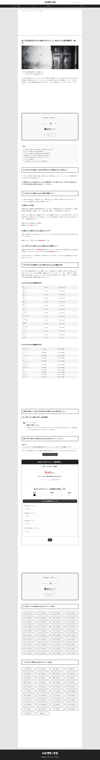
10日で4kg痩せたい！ (42, 677)
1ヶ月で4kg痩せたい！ (43, 682)
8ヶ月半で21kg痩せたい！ (28, 635)
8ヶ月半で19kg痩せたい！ (57, 630)
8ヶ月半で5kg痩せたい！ (28, 617)
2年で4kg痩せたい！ (57, 708)
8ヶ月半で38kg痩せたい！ (42, 653)
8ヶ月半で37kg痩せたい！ (28, 653)
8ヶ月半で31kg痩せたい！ (57, 644)
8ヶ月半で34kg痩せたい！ (42, 648)
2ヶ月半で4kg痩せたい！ (28, 686)
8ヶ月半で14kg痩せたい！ (42, 626)
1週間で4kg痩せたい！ (57, 673)
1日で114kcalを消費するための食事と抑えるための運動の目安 (37, 153)
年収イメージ (50, 6)
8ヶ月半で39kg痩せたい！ (57, 653)
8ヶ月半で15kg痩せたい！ (57, 626)
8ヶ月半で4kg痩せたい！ (71, 613)
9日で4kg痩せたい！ (28, 677)
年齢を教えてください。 (30, 513)
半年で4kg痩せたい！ (28, 695)
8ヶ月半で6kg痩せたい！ (42, 617)
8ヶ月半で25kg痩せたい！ (28, 639)
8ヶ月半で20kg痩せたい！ (71, 630)
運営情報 (43, 757)
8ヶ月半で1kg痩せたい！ (28, 613)
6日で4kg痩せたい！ (42, 673)
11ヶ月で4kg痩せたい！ (57, 704)
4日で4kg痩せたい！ (71, 668)
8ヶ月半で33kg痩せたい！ (28, 648)
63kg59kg (33, 425)
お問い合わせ (50, 757)
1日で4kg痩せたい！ (28, 668)
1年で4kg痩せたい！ (28, 708)
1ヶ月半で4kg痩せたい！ (57, 682)
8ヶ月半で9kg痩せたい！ (28, 622)
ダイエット (29, 10)
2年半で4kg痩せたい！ (71, 708)
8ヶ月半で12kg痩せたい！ (71, 622)
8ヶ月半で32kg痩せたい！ (71, 644)
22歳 (49, 184)
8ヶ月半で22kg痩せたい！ (42, 635)
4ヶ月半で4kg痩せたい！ (42, 691)
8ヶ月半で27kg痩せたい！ (57, 639)
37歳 (69, 450)
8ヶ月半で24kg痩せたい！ (71, 635)
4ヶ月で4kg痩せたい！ (28, 691)
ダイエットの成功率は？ (29, 159)
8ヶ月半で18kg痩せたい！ (42, 630)
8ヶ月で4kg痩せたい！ (28, 700)
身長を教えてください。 (30, 520)
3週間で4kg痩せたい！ (28, 682)
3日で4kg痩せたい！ (57, 668)
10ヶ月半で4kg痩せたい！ (42, 704)
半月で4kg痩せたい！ (71, 677)
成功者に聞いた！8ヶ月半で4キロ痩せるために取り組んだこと (37, 155)
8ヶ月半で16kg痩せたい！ (71, 626)
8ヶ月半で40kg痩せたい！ (71, 653)
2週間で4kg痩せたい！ (57, 677)
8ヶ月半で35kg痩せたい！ (57, 648)
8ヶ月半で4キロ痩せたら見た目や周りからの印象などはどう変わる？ (38, 149)
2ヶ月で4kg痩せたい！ (71, 682)
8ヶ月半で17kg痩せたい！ (28, 630)
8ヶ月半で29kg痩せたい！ (28, 644)
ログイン (80, 2)
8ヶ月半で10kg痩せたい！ (42, 622)
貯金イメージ (83, 6)
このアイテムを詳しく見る (50, 454)
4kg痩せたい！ (43, 713)
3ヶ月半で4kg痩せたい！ (71, 686)
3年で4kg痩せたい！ (28, 713)
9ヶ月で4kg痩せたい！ (57, 700)
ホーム (24, 10)
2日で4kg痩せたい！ (42, 668)
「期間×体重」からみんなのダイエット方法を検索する (35, 161)
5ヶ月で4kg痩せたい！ (57, 691)
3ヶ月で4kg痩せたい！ (43, 686)
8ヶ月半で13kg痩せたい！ (28, 626)
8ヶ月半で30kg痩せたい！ (42, 644)
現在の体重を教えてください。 (32, 528)
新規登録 (74, 2)
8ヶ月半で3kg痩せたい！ (57, 613)
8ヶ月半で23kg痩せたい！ (57, 635)
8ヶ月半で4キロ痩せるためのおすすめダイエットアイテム (36, 157)
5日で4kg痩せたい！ (28, 673)
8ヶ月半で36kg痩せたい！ (71, 648)
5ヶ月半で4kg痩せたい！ (71, 691)
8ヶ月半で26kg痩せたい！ (42, 639)
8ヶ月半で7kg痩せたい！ (57, 617)
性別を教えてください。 (30, 505)
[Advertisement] (50, 24)
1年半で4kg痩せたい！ (43, 708)
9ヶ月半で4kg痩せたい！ (71, 700)
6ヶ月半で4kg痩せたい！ (42, 695)
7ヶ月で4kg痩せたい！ (57, 695)
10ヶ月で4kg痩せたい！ (28, 704)
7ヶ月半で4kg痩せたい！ (71, 695)
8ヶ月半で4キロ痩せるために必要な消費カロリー (34, 151)
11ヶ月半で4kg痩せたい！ (71, 704)
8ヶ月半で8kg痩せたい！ (71, 617)
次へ (50, 540)
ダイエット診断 (16, 6)
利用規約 (56, 757)
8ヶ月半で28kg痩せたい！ (71, 639)
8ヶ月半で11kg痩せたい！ (57, 622)
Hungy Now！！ (50, 134)
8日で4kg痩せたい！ (71, 673)
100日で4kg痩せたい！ (57, 686)
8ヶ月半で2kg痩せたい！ (43, 613)
